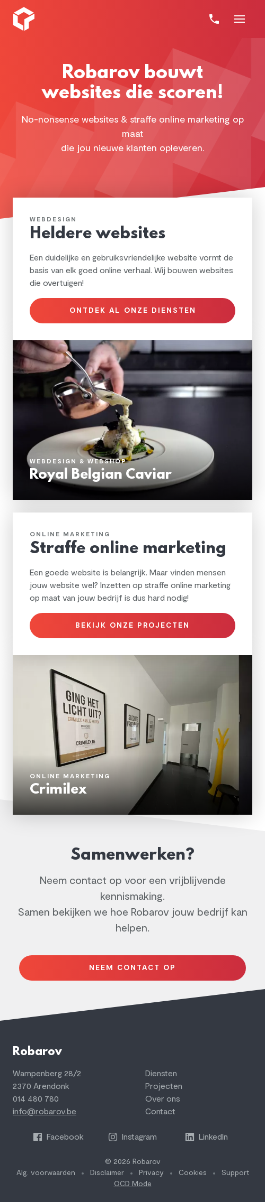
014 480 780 (36, 1099)
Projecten (163, 1086)
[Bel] (214, 19)
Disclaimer (107, 1172)
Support (235, 1172)
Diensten (161, 1073)
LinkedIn (206, 1137)
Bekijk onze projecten (132, 625)
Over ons (162, 1099)
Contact (160, 1111)
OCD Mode (133, 1183)
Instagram (132, 1137)
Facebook (58, 1137)
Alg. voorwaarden (45, 1172)
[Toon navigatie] (239, 19)
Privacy (151, 1172)
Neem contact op (132, 968)
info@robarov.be (44, 1111)
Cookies (193, 1172)
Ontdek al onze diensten (132, 310)
